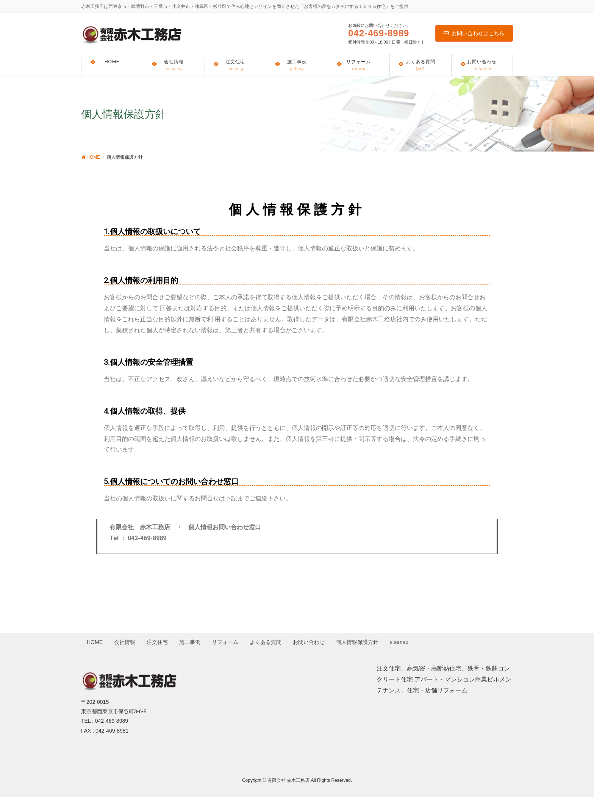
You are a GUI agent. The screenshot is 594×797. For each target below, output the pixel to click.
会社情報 (125, 641)
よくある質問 (268, 641)
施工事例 (191, 641)
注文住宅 (158, 641)
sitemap (402, 641)
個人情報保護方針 (360, 641)
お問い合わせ (311, 641)
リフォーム (227, 641)
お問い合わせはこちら (474, 33)
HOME (95, 641)
